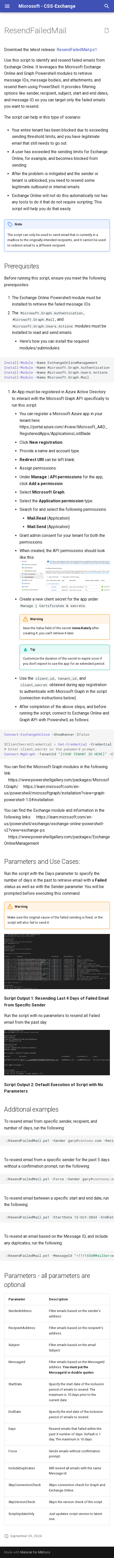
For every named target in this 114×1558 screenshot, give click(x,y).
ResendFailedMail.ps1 (77, 49)
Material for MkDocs (35, 1552)
